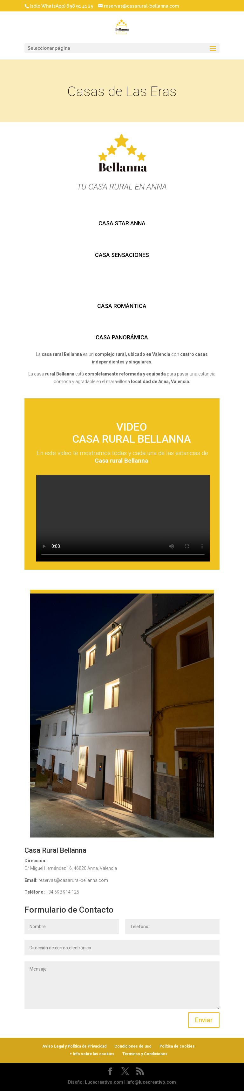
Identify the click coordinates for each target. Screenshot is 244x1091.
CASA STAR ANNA (122, 223)
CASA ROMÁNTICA (121, 306)
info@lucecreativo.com (151, 1082)
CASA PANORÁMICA (122, 337)
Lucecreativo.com (104, 1082)
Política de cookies (177, 1046)
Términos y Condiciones (144, 1054)
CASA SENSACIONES (122, 255)
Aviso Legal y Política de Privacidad (74, 1046)
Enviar (204, 1020)
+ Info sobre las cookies (92, 1054)
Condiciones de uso (133, 1046)
